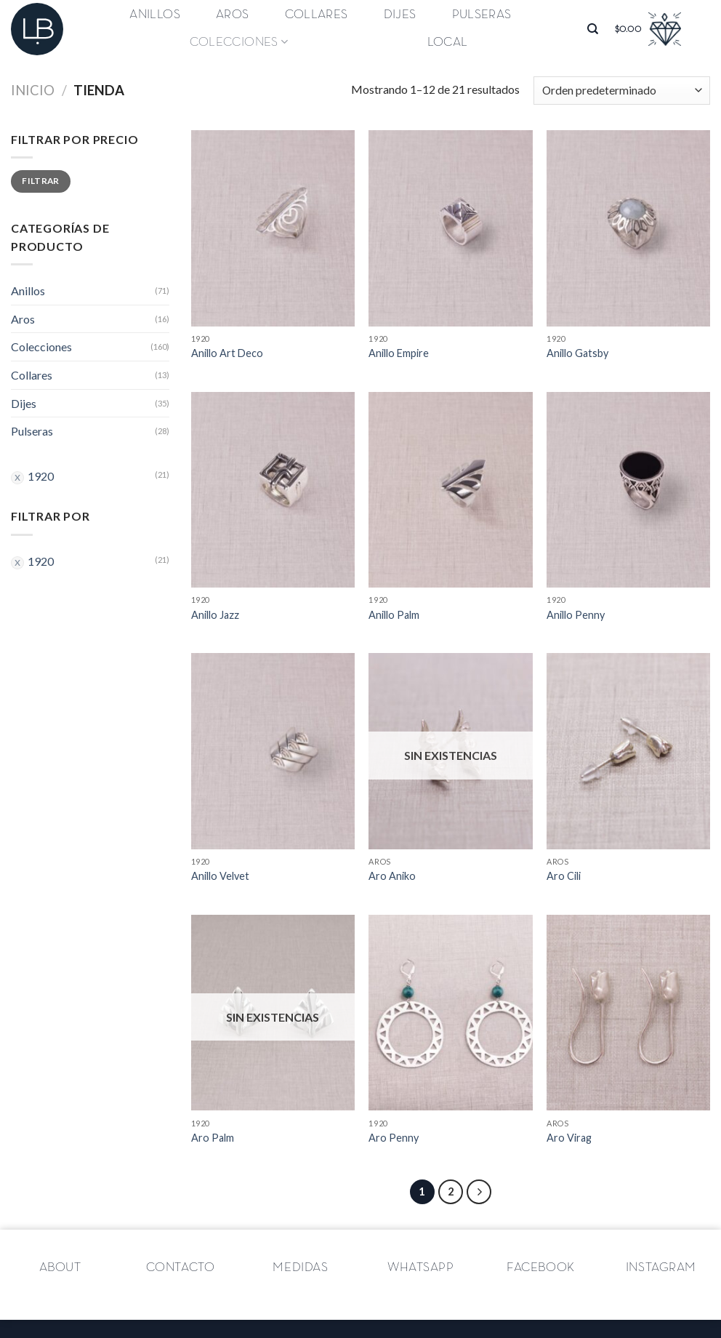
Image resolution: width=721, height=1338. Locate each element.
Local (447, 42)
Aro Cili (564, 876)
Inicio (33, 90)
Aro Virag (569, 1137)
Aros (232, 14)
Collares (316, 14)
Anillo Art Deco (227, 353)
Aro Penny (393, 1137)
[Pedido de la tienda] (621, 90)
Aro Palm (212, 1137)
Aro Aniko (392, 876)
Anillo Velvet (220, 876)
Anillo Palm (393, 615)
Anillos (154, 14)
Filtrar (41, 180)
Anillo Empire (398, 353)
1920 (41, 476)
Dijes (400, 14)
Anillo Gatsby (577, 353)
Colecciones (239, 42)
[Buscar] (592, 29)
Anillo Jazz (215, 615)
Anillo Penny (576, 615)
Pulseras (482, 14)
